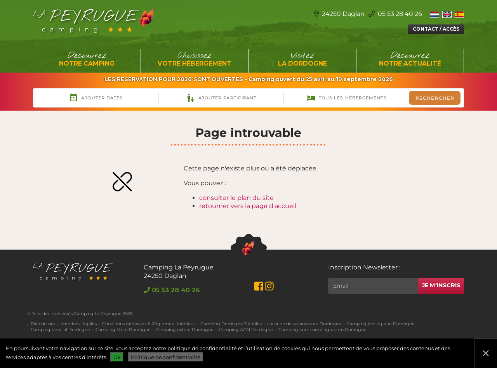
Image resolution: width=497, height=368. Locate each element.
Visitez (302, 59)
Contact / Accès (436, 29)
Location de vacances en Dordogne (304, 323)
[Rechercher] (373, 286)
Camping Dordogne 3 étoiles (231, 323)
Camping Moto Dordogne (123, 329)
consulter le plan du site (236, 197)
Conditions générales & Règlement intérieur (148, 323)
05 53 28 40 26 (395, 13)
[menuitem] (434, 14)
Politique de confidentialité (165, 357)
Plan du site (43, 323)
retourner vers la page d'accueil (247, 206)
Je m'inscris (441, 285)
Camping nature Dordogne (185, 329)
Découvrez (87, 59)
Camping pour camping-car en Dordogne (322, 329)
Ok (117, 357)
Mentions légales (79, 323)
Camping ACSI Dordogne (246, 329)
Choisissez (195, 59)
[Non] (485, 353)
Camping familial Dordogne (60, 329)
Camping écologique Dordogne (381, 323)
